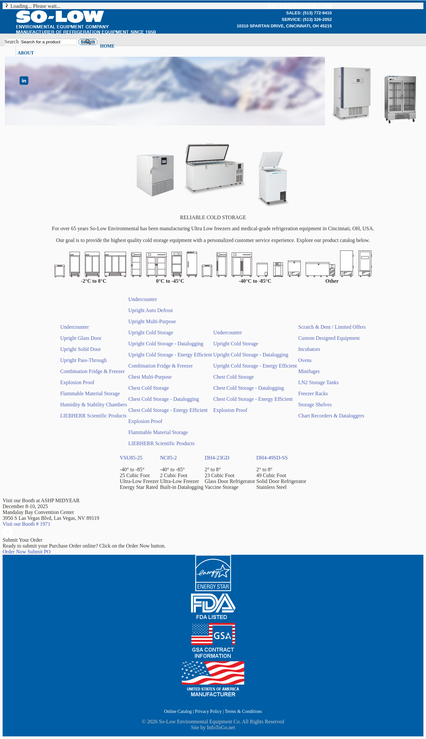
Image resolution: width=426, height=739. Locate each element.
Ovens (305, 360)
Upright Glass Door (80, 338)
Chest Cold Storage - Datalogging (163, 399)
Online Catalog (178, 711)
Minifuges (309, 371)
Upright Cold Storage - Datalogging (165, 343)
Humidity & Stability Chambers (93, 404)
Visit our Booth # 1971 (27, 524)
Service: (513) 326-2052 (307, 19)
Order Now (14, 551)
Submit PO (39, 551)
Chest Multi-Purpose (150, 377)
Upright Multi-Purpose (152, 321)
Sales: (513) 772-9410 (309, 12)
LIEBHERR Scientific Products (93, 415)
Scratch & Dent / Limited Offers (332, 327)
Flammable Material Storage (90, 393)
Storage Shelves (315, 404)
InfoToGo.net (221, 727)
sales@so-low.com (299, 6)
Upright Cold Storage (150, 332)
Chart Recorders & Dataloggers (331, 415)
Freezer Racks (313, 393)
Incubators (309, 349)
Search (12, 41)
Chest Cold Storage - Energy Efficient (168, 410)
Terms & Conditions (243, 711)
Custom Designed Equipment (329, 338)
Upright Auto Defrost (150, 310)
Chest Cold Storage (148, 388)
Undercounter (74, 327)
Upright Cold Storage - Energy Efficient (170, 354)
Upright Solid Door (80, 349)
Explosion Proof (77, 382)
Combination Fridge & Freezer (92, 371)
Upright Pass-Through (83, 360)
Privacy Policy (208, 711)
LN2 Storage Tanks (318, 382)
